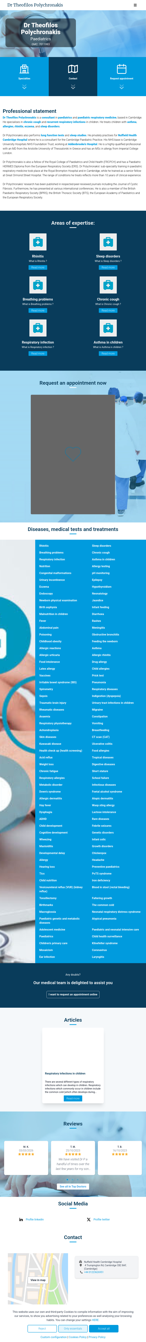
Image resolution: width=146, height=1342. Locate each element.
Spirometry (46, 689)
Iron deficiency (101, 880)
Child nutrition (48, 880)
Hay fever (45, 805)
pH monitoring (101, 573)
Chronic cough (101, 552)
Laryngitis (98, 957)
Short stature (100, 771)
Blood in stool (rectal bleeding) (111, 887)
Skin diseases (47, 737)
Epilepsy (97, 580)
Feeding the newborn (105, 641)
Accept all (104, 1328)
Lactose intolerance (104, 812)
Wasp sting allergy (103, 805)
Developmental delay (52, 853)
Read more (37, 267)
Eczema (44, 586)
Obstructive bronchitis (105, 634)
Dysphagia (45, 812)
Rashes (96, 621)
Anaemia (44, 716)
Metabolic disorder (50, 784)
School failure (100, 778)
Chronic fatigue (48, 771)
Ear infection (47, 957)
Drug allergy (99, 661)
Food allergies (100, 750)
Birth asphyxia (48, 607)
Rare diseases (100, 819)
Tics (42, 873)
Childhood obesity (50, 641)
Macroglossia (47, 911)
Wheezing (45, 839)
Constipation (100, 716)
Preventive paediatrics (106, 866)
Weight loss (46, 764)
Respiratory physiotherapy (55, 723)
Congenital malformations (55, 573)
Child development (50, 825)
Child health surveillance (107, 936)
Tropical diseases (103, 757)
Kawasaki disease (50, 743)
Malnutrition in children (53, 614)
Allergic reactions (50, 648)
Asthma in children (103, 559)
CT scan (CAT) (101, 737)
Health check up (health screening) (60, 750)
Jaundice (97, 600)
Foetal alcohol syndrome (107, 791)
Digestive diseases (103, 764)
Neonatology (100, 593)
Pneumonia (99, 682)
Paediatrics (46, 936)
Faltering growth (102, 898)
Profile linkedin (35, 1219)
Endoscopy (46, 593)
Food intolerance (49, 661)
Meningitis (98, 627)
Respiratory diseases (105, 689)
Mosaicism (46, 950)
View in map (38, 1280)
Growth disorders (102, 846)
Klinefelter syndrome (105, 943)
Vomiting (97, 723)
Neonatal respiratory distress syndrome (116, 911)
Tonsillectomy (48, 898)
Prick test (98, 675)
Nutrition (44, 566)
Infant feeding (100, 607)
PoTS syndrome (101, 873)
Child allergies (101, 668)
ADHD (43, 819)
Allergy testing (101, 566)
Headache (98, 860)
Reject (42, 1328)
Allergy (43, 860)
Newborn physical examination (58, 600)
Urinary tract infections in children (113, 702)
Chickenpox (99, 853)
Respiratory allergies (52, 778)
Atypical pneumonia (104, 918)
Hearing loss (47, 866)
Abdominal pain (48, 627)
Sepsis (43, 696)
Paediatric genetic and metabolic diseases (59, 920)
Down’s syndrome (50, 791)
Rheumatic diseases (51, 709)
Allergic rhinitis (101, 655)
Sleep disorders (101, 545)
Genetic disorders (103, 832)
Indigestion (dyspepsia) (106, 696)
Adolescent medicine (52, 929)
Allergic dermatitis (50, 798)
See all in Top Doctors (73, 1186)
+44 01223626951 (94, 1272)
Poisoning (45, 634)
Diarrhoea (98, 614)
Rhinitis (44, 545)
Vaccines (44, 675)
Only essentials (73, 1328)
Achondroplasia (49, 730)
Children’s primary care (53, 943)
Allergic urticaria (49, 655)
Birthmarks (46, 905)
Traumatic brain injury (52, 702)
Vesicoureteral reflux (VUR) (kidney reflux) (61, 889)
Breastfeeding (100, 730)
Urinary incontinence (52, 580)
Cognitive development (53, 832)
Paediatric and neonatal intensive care (115, 929)
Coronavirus (99, 950)
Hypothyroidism (101, 586)
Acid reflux (46, 757)
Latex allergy (47, 668)
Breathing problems (51, 552)
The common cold (103, 905)
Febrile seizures (101, 825)
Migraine (97, 709)
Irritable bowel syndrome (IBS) (58, 682)
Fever (42, 621)
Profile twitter (102, 1219)
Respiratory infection (52, 559)
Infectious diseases (104, 784)
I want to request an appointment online (73, 994)
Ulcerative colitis (102, 743)
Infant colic (99, 839)
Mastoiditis (46, 846)
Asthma (97, 648)
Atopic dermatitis (102, 798)
